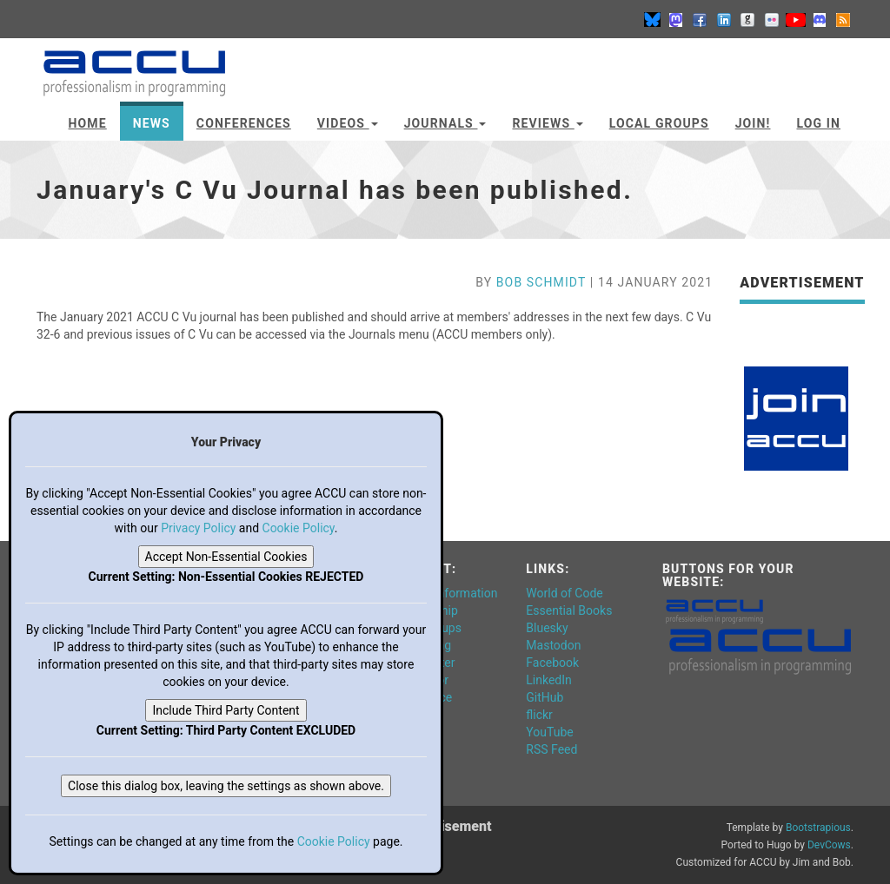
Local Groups (659, 123)
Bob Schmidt (541, 282)
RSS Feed (551, 749)
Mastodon (553, 645)
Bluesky (547, 628)
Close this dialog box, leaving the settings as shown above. (226, 786)
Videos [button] (347, 123)
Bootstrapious (818, 827)
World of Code (564, 593)
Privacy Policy (198, 528)
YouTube (549, 732)
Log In (818, 123)
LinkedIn (549, 680)
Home (88, 123)
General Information (444, 593)
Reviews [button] (547, 123)
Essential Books (569, 610)
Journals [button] (445, 123)
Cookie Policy (298, 528)
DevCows (829, 845)
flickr (539, 715)
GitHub (544, 697)
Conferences (243, 123)
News (151, 123)
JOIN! (753, 123)
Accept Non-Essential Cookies (226, 557)
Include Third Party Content (225, 710)
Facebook (552, 663)
